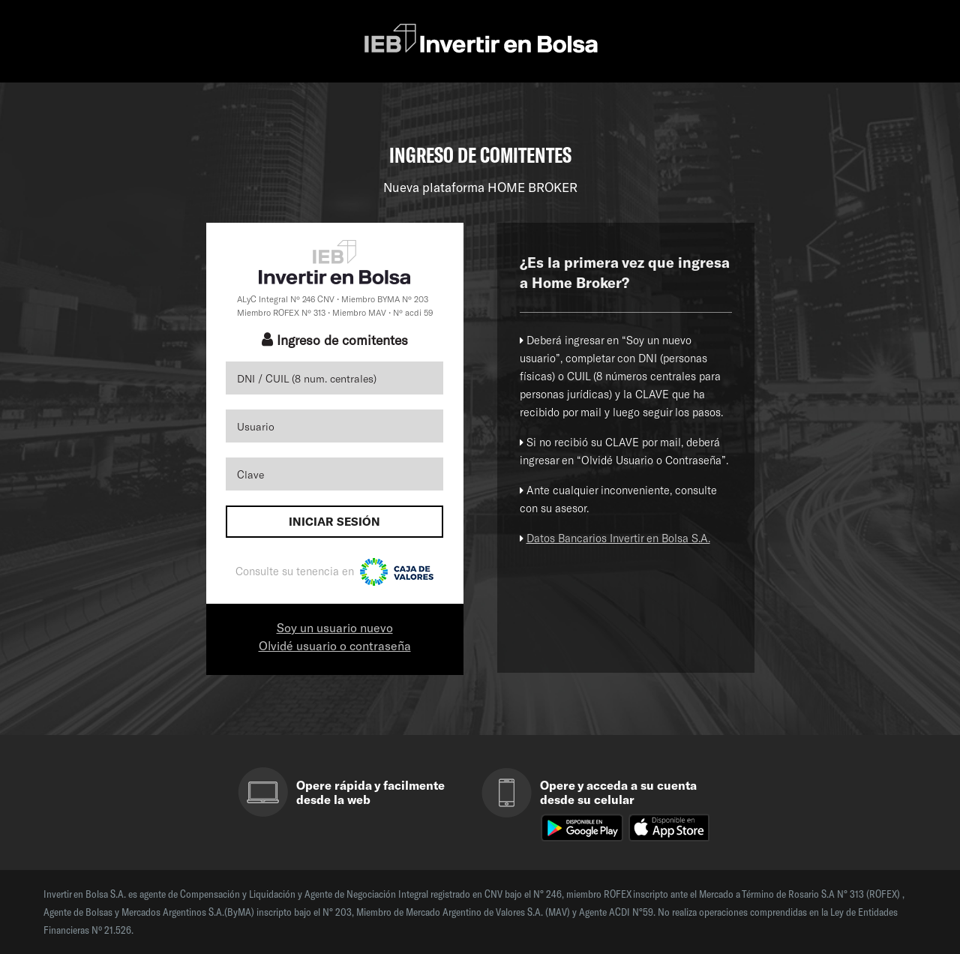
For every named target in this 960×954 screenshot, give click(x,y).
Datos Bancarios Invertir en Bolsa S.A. (618, 538)
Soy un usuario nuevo (335, 627)
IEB (480, 40)
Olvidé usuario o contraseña (335, 645)
